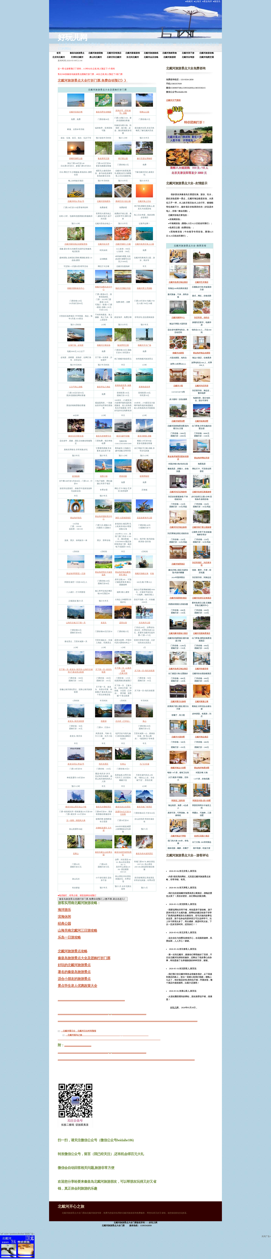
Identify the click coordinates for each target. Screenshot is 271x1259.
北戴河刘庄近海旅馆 (178, 492)
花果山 (76, 853)
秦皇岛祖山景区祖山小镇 (75, 807)
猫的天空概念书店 (123, 288)
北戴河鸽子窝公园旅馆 (201, 527)
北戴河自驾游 (188, 57)
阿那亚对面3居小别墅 (202, 800)
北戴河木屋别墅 (178, 737)
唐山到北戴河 (95, 57)
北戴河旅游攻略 (206, 53)
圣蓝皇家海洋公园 (144, 518)
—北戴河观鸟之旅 (74, 1035)
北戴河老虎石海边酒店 (178, 282)
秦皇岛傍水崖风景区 (144, 853)
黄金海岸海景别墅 (201, 768)
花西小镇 (104, 476)
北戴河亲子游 (188, 53)
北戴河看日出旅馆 (178, 701)
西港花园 (123, 476)
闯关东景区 (103, 764)
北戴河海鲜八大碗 (123, 244)
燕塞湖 (103, 721)
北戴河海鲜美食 (169, 53)
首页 (59, 53)
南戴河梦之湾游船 (144, 288)
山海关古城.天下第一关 (76, 623)
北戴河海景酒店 (178, 564)
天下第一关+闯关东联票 (144, 671)
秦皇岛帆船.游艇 (144, 436)
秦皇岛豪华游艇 (123, 436)
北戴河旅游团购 (95, 53)
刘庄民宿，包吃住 (201, 317)
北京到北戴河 (58, 57)
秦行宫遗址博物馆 (144, 158)
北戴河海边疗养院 (178, 836)
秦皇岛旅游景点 (77, 53)
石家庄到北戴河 (114, 57)
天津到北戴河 (77, 57)
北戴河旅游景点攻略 (72, 951)
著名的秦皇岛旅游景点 (74, 972)
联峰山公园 (144, 112)
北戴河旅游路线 (151, 53)
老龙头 (103, 623)
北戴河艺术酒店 (201, 282)
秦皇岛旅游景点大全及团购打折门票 (84, 958)
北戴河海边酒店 (201, 737)
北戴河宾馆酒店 (114, 53)
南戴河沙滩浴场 (103, 345)
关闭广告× (30, 1234)
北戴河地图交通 (206, 57)
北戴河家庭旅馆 (132, 53)
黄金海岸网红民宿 (201, 458)
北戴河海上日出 (144, 201)
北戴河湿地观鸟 (103, 201)
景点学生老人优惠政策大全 (77, 986)
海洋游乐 (64, 910)
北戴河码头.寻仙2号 (76, 201)
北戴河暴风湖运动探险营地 (75, 244)
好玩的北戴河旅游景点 (74, 965)
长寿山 (123, 764)
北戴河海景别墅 (178, 421)
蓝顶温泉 (76, 476)
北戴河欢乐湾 (103, 244)
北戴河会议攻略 (151, 57)
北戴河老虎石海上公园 (144, 244)
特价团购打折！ (194, 122)
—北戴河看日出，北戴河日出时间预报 (78, 1031)
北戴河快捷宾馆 (201, 669)
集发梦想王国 (103, 158)
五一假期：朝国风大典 (75, 820)
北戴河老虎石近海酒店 (201, 598)
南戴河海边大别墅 (178, 768)
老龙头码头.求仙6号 (76, 764)
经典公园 (64, 923)
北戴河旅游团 (169, 57)
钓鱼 (152, 573)
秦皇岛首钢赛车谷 (103, 436)
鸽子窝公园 (123, 158)
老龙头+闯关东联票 (76, 721)
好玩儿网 (72, 37)
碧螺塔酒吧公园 (75, 158)
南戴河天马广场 (144, 345)
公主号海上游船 (75, 387)
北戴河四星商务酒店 (178, 598)
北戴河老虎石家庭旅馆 (201, 492)
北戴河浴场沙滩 (75, 112)
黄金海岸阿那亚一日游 (75, 573)
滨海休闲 (64, 917)
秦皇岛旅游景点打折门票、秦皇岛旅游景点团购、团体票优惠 (148, 44)
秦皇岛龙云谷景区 (123, 807)
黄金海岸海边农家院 (201, 353)
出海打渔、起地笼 (75, 345)
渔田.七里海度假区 (123, 518)
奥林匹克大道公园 (123, 201)
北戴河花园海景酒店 (201, 633)
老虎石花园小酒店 (201, 836)
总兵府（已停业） (123, 721)
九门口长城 (144, 764)
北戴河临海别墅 (201, 421)
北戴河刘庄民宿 (201, 386)
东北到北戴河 (132, 57)
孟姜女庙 (123, 623)
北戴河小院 (178, 386)
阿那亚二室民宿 (178, 800)
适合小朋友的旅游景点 (74, 979)
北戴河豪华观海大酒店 (178, 633)
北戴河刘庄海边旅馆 (178, 527)
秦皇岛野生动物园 (103, 112)
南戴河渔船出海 (141, 573)
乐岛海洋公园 (144, 623)
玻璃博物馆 (144, 476)
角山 (144, 721)
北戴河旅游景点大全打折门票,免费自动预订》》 (93, 80)
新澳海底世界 (144, 387)
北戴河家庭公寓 (201, 701)
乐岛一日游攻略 (69, 937)
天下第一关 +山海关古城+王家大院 (123, 670)
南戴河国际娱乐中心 (75, 288)
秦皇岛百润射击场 (75, 436)
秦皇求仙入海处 (103, 387)
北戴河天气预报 (173, 100)
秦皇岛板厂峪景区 (144, 807)
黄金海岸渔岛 (76, 518)
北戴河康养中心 (178, 317)
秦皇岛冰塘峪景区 (103, 807)
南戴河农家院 (178, 353)
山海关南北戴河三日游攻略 (77, 930)
